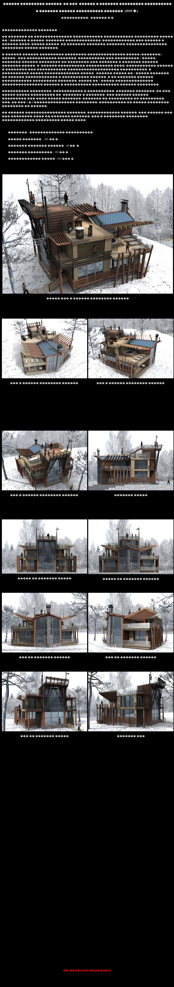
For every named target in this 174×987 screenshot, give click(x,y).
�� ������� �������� (87, 970)
